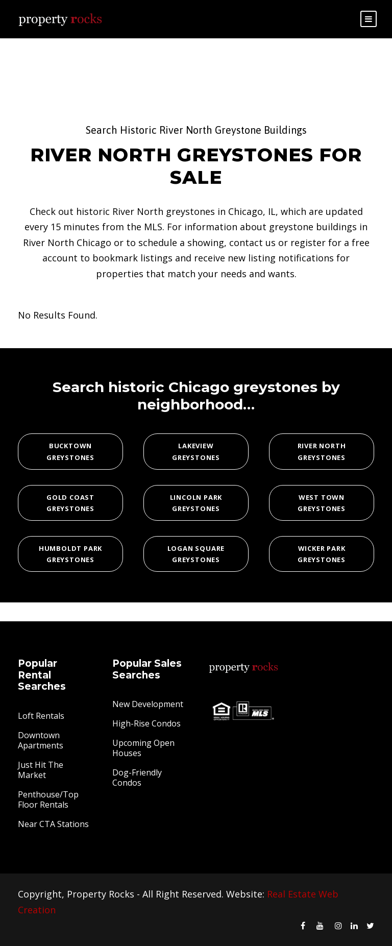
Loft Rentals (41, 715)
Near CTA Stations (53, 824)
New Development (147, 704)
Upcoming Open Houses (143, 748)
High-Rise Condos (146, 723)
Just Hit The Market (40, 770)
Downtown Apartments (40, 740)
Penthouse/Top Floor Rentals (48, 799)
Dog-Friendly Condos (137, 777)
